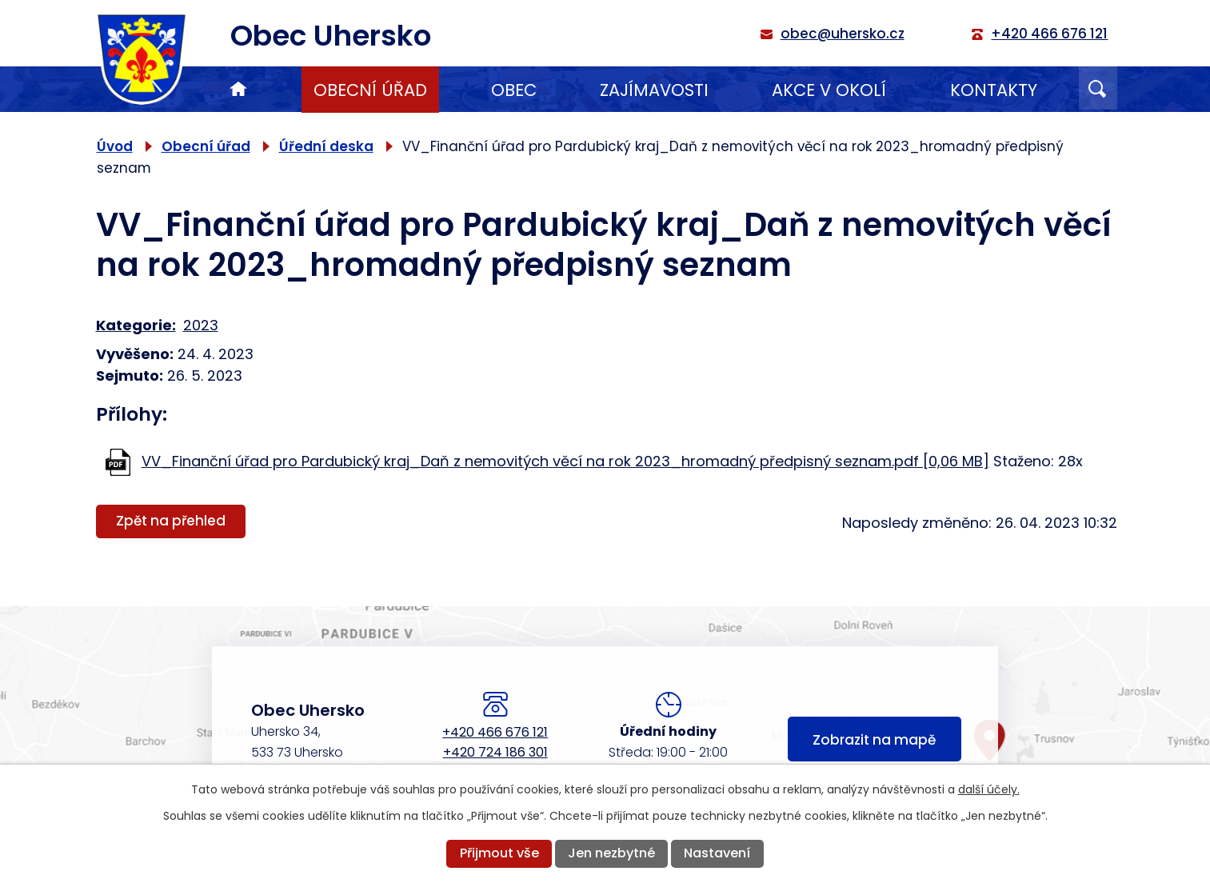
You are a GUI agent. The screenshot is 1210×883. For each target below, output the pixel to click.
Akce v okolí (829, 90)
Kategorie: (136, 325)
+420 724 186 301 (495, 752)
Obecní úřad (370, 90)
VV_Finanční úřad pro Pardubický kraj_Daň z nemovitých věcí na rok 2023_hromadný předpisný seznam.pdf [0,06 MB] (565, 461)
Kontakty (993, 90)
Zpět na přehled (171, 520)
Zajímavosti (654, 90)
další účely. (989, 789)
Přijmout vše (499, 853)
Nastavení (717, 853)
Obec (514, 90)
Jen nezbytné (611, 853)
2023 (200, 325)
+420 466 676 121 (495, 732)
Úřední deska (326, 146)
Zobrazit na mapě (874, 739)
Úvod (238, 89)
